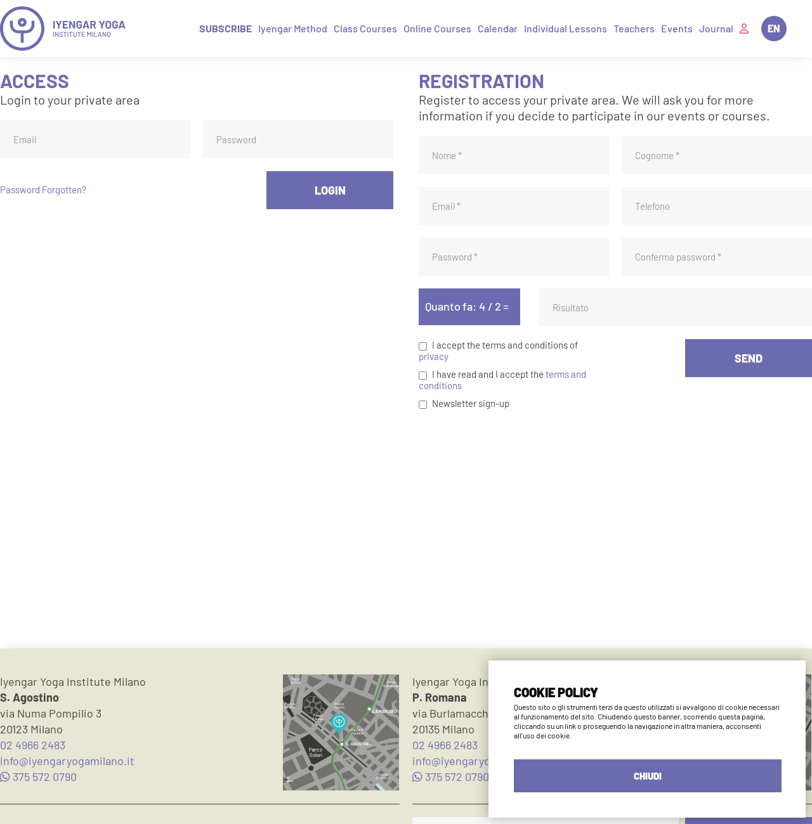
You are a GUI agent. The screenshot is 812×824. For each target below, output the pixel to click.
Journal (716, 28)
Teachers (634, 28)
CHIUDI (648, 776)
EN (774, 28)
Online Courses (437, 28)
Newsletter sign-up (470, 403)
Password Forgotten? (43, 189)
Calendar (498, 28)
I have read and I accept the (488, 374)
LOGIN (330, 190)
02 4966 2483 (32, 745)
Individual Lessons (565, 28)
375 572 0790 (38, 776)
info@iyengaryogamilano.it (67, 761)
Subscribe (225, 28)
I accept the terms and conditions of (505, 345)
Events (677, 28)
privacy (434, 356)
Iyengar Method (292, 28)
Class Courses (365, 28)
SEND (749, 358)
